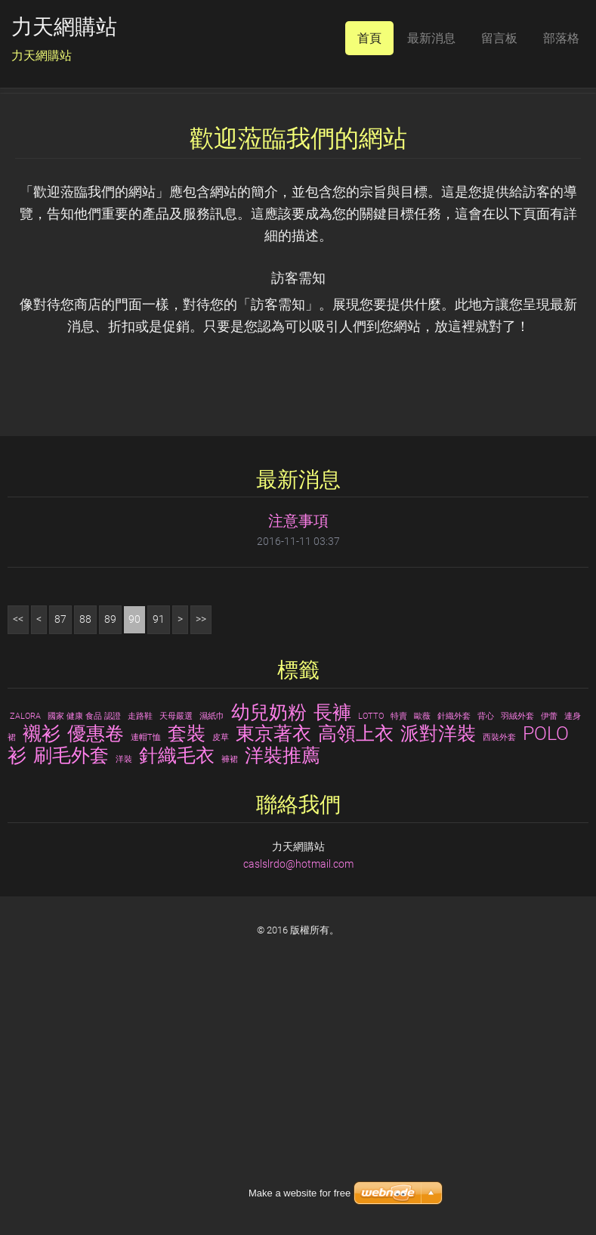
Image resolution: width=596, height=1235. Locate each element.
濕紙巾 (211, 956)
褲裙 (229, 999)
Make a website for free (299, 1193)
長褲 (332, 951)
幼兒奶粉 (269, 951)
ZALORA (25, 956)
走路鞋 (140, 956)
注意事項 (298, 761)
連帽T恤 (146, 978)
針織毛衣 (177, 995)
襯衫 (41, 973)
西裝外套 (499, 978)
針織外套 (454, 956)
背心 (485, 956)
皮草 (220, 978)
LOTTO (371, 956)
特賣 (399, 956)
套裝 (186, 973)
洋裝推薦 (282, 995)
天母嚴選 (176, 956)
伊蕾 (549, 956)
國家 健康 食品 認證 (84, 956)
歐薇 (422, 956)
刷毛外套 (71, 995)
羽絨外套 (517, 956)
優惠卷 (95, 973)
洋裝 (124, 999)
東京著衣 (273, 973)
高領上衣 (356, 973)
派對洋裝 (438, 973)
